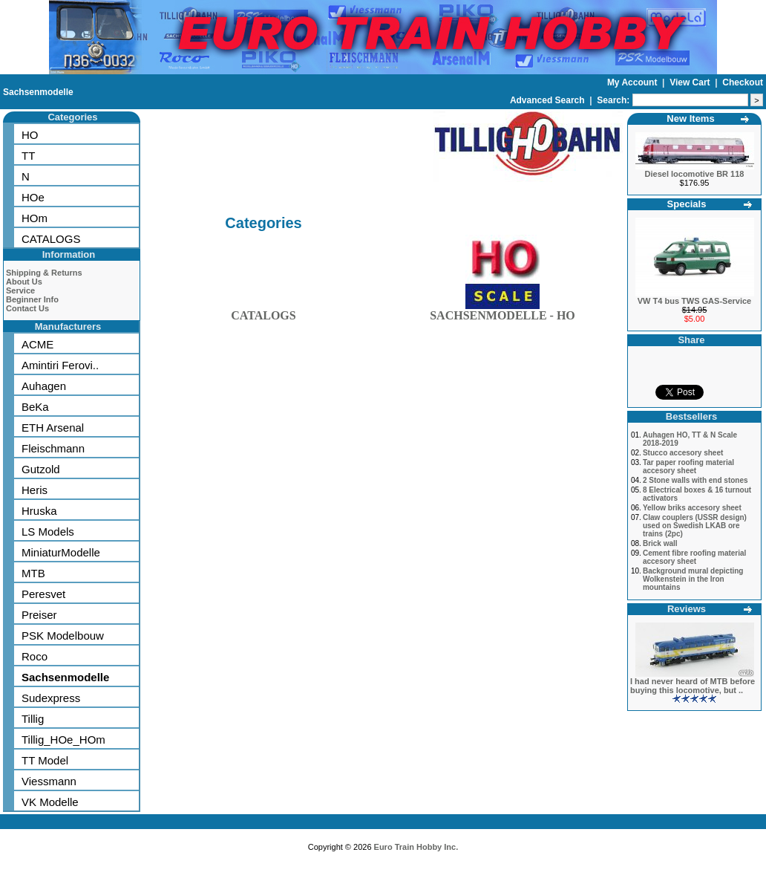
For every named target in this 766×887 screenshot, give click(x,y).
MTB (33, 573)
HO (30, 135)
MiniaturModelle (61, 552)
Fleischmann (53, 448)
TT (28, 155)
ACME (37, 344)
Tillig (33, 718)
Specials (687, 203)
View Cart (691, 82)
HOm (35, 218)
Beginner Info (32, 299)
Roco (35, 656)
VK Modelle (50, 802)
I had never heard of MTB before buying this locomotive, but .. (692, 686)
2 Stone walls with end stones (695, 480)
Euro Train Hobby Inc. (416, 846)
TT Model (45, 760)
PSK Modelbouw (63, 635)
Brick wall (660, 543)
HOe (33, 197)
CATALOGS (51, 239)
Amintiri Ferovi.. (60, 365)
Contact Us (27, 308)
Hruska (39, 510)
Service (20, 290)
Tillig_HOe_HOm (63, 739)
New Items (690, 118)
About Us (24, 281)
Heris (35, 490)
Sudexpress (51, 698)
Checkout (742, 82)
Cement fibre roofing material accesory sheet (694, 557)
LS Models (48, 531)
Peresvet (43, 594)
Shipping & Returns (44, 272)
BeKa (35, 406)
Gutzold (41, 469)
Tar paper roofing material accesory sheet (688, 466)
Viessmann (49, 781)
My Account (633, 82)
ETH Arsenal (53, 427)
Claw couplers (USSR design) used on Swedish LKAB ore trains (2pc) (695, 525)
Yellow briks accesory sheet (692, 508)
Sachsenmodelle (38, 92)
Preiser (39, 614)
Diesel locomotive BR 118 (694, 173)
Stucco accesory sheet (683, 453)
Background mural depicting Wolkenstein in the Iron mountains (693, 579)
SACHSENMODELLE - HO (502, 312)
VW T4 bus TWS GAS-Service (694, 300)
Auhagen (44, 386)
